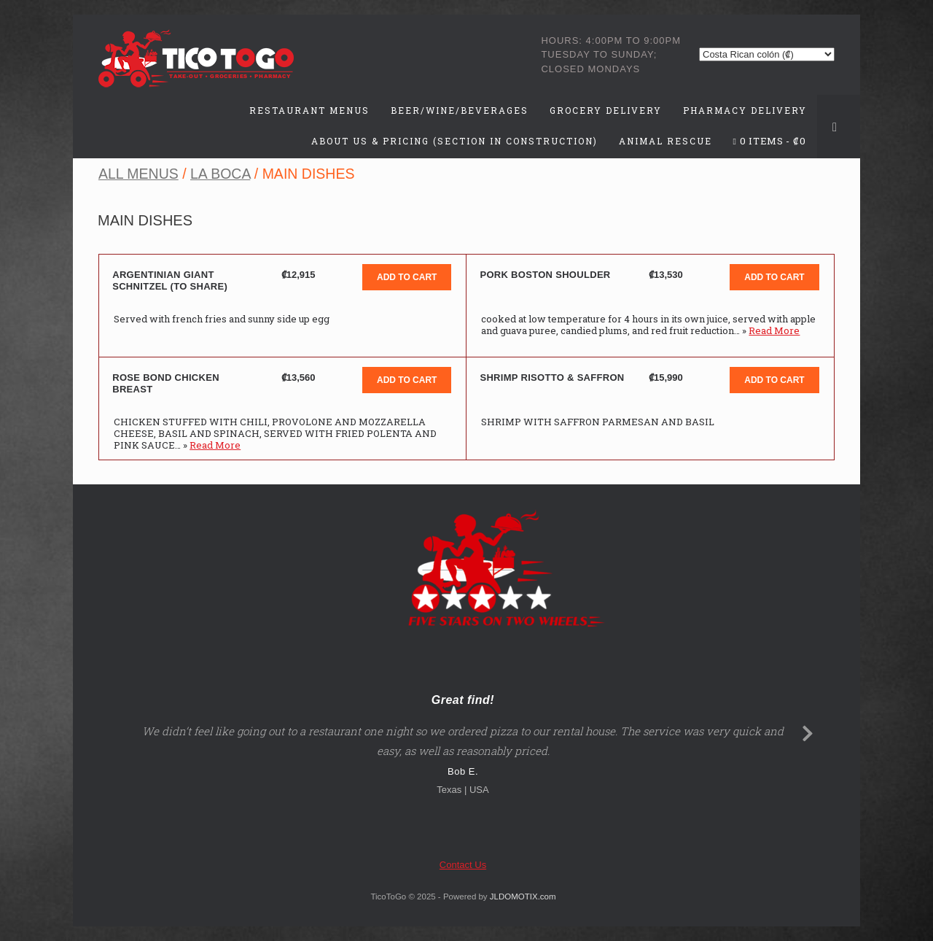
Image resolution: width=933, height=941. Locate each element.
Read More (774, 330)
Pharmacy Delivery (745, 110)
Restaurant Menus (309, 110)
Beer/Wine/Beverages (459, 110)
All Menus (138, 174)
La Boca (220, 174)
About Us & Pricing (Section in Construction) (454, 141)
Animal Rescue (665, 141)
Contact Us (463, 864)
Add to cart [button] (407, 277)
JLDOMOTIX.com (523, 896)
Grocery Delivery (606, 110)
